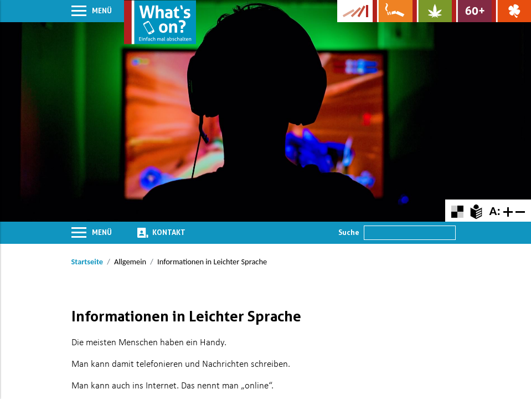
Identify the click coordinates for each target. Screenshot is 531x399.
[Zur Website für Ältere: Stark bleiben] (471, 11)
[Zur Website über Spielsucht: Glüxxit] (511, 11)
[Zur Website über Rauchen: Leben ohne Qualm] (392, 11)
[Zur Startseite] (160, 22)
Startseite (87, 262)
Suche (348, 232)
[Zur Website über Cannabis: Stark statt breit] (432, 11)
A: (494, 210)
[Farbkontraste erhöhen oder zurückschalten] (457, 210)
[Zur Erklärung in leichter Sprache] (476, 210)
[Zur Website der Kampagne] (355, 11)
